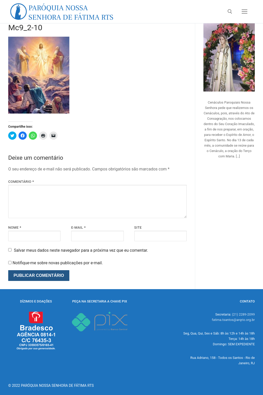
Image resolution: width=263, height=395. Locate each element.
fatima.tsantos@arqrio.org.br (233, 320)
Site (138, 227)
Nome (14, 227)
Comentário (21, 181)
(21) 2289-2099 (243, 314)
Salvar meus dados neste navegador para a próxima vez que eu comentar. (81, 250)
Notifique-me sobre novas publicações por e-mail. (58, 262)
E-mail (78, 227)
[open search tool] (230, 11)
